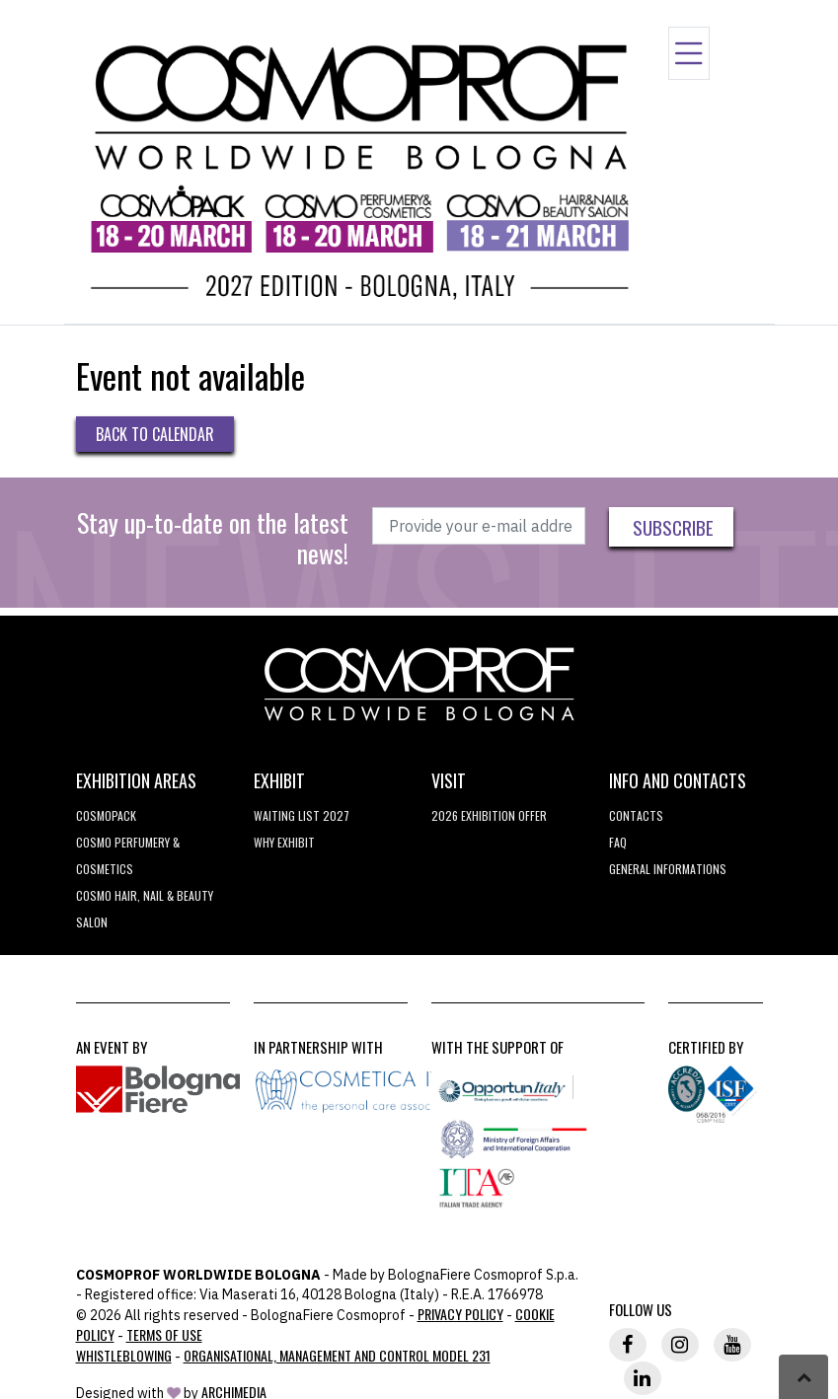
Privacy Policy (460, 1313)
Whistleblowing (124, 1355)
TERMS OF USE (164, 1334)
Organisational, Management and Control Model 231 (337, 1355)
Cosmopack (106, 815)
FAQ (618, 842)
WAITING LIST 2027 (301, 815)
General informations (667, 868)
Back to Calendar (155, 434)
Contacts (636, 815)
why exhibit (284, 842)
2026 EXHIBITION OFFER (489, 815)
